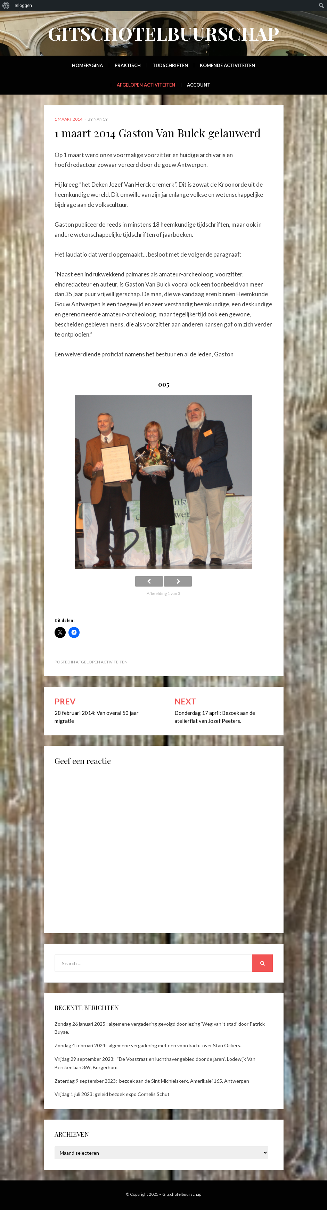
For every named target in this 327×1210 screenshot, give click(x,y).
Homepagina (87, 65)
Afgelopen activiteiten (146, 85)
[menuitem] (6, 5)
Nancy (100, 119)
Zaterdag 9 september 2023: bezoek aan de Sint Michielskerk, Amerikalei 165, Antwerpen (152, 1081)
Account (198, 85)
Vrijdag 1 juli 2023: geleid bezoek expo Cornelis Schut (112, 1094)
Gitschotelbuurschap (163, 33)
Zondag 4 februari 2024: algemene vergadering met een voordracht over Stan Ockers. (148, 1045)
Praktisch (128, 65)
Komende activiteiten (227, 65)
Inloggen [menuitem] (23, 5)
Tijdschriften (170, 65)
